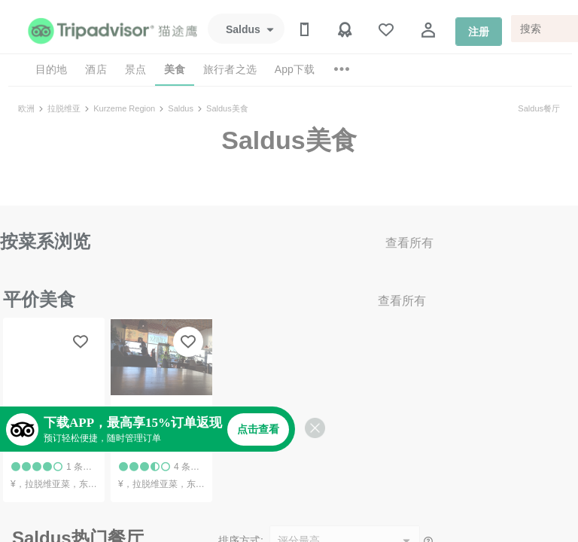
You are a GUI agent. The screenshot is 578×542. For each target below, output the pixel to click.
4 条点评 (191, 466)
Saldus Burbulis (52, 446)
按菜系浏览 (45, 241)
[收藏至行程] (80, 342)
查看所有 (409, 242)
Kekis (133, 446)
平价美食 (39, 299)
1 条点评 (83, 466)
